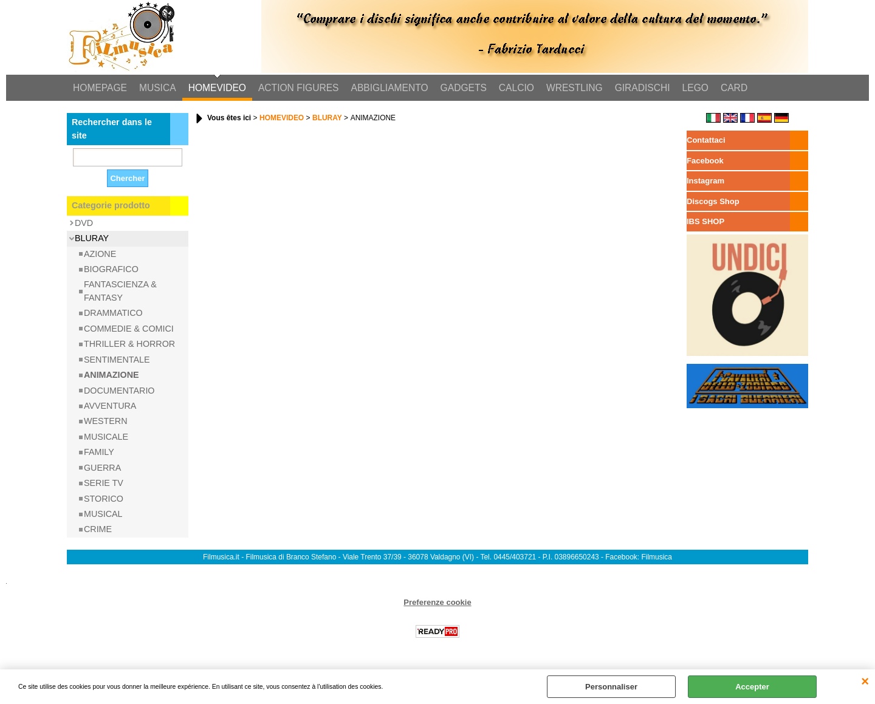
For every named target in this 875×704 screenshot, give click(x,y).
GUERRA (102, 468)
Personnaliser (611, 686)
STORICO (103, 499)
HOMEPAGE (100, 88)
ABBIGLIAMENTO (389, 88)
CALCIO (516, 88)
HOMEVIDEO (217, 88)
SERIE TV (103, 483)
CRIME (98, 529)
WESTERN (106, 421)
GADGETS (464, 88)
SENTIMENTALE (117, 359)
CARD (734, 88)
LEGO (695, 88)
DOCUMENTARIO (119, 390)
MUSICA (157, 88)
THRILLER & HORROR (129, 344)
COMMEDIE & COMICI (129, 328)
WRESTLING (574, 88)
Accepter (752, 686)
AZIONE (100, 254)
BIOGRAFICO (111, 269)
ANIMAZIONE (111, 375)
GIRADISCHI (642, 88)
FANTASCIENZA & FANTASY (120, 290)
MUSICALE (106, 437)
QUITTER (865, 681)
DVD (84, 223)
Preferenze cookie (437, 602)
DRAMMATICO (113, 313)
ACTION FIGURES (298, 88)
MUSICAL (103, 514)
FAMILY (99, 452)
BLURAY (92, 238)
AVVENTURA (110, 406)
